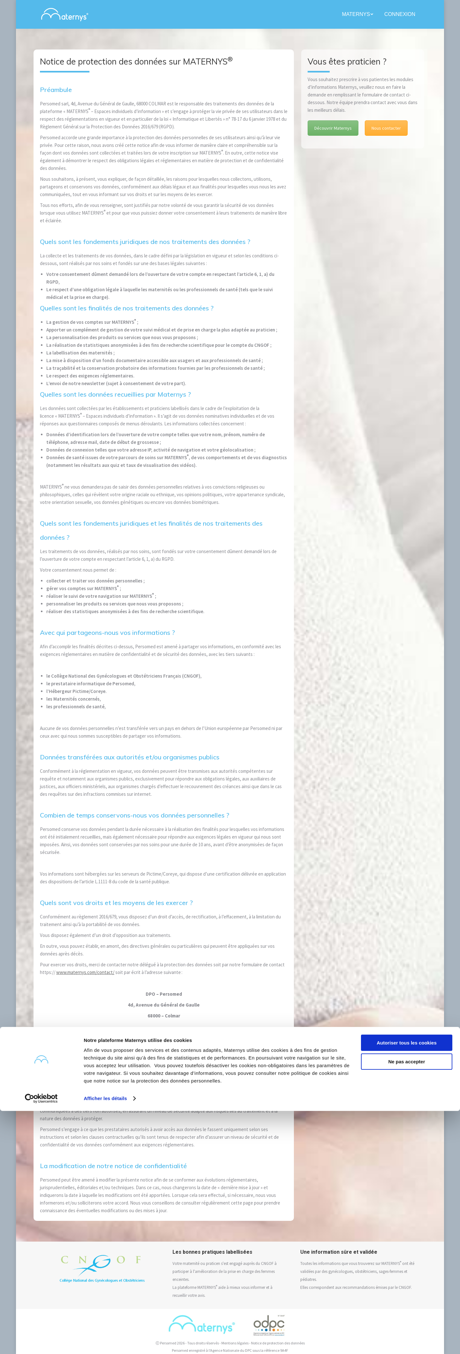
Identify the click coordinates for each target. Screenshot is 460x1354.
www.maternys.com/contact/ (85, 972)
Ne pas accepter (406, 1304)
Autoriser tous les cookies (407, 1286)
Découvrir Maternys (333, 128)
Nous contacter (386, 128)
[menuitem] (358, 14)
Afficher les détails (105, 1341)
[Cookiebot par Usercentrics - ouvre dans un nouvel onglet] (41, 1341)
